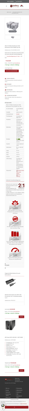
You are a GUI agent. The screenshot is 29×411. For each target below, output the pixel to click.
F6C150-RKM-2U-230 (15, 13)
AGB (17, 394)
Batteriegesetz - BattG (19, 396)
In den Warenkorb (11, 70)
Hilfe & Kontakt (11, 1)
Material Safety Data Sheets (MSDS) (20, 172)
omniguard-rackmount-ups (17, 12)
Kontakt (17, 114)
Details (21, 316)
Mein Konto (19, 1)
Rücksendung (19, 388)
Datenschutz (18, 392)
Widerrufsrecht (19, 390)
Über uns (7, 388)
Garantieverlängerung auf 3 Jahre (13, 56)
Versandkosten (17, 63)
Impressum (8, 392)
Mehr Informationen (23, 403)
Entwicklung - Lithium (8, 395)
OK (14, 407)
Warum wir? (8, 397)
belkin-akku (9, 12)
